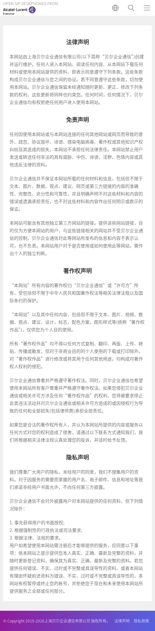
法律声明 (122, 621)
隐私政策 (141, 621)
